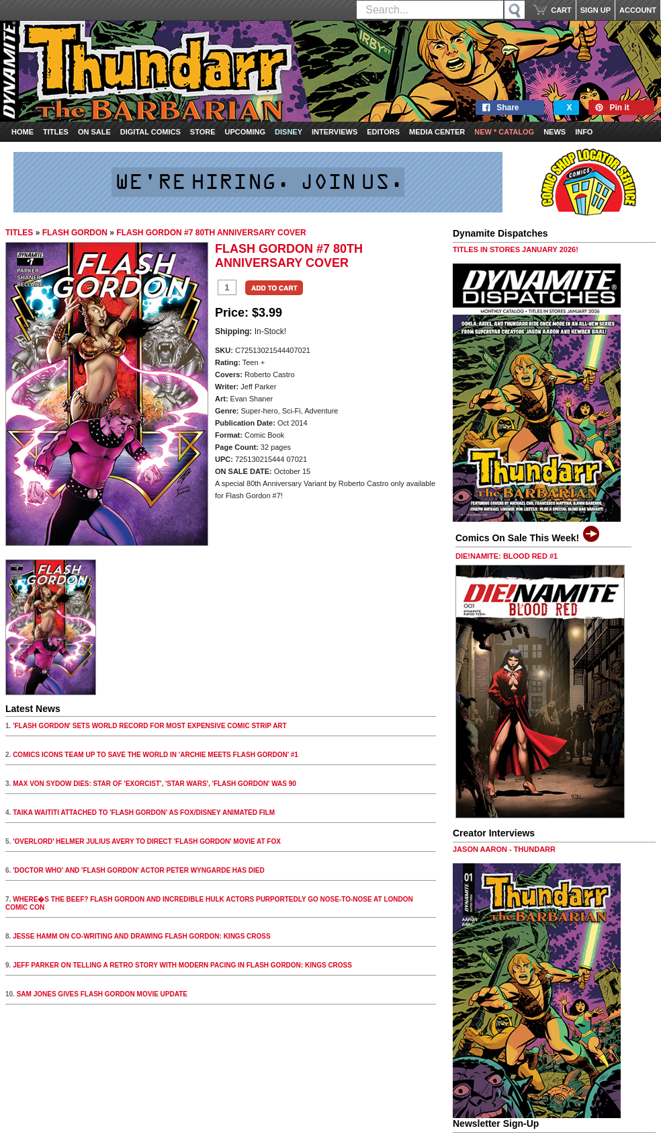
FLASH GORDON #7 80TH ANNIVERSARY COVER (211, 232)
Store (203, 132)
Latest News (32, 708)
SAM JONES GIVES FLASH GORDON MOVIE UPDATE (102, 994)
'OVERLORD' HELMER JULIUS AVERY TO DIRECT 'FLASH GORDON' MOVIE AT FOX (147, 841)
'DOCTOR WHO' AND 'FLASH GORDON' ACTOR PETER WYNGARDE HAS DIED (139, 870)
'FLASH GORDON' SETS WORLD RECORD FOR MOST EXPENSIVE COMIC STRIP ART (150, 725)
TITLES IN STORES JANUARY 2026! (515, 249)
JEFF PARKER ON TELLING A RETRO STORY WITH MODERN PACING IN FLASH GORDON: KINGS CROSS (182, 965)
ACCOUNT (637, 10)
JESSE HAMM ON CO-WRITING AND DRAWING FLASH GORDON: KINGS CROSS (142, 936)
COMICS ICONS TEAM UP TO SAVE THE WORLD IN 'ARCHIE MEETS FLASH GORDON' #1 (155, 754)
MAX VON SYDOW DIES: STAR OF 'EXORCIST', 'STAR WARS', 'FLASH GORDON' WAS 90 (154, 783)
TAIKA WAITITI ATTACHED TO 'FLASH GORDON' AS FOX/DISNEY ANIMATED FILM (144, 812)
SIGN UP (595, 10)
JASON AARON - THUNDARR (504, 849)
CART (561, 10)
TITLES (19, 232)
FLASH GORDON (74, 232)
